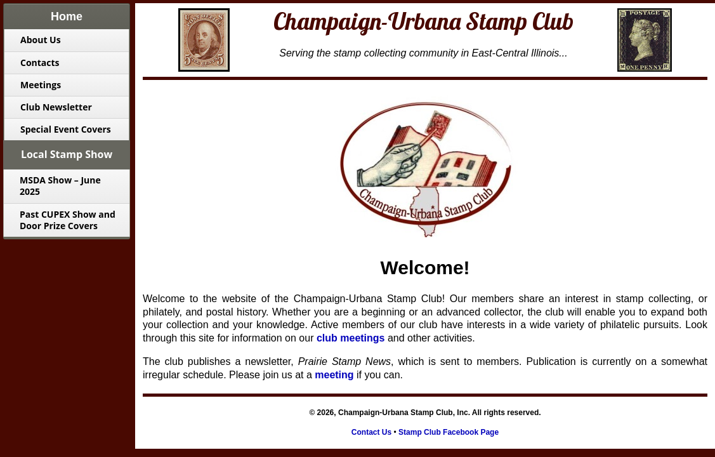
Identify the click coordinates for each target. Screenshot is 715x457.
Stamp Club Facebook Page (448, 432)
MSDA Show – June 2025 (60, 185)
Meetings (40, 85)
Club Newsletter (56, 107)
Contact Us (371, 432)
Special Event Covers (65, 129)
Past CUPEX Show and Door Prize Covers (67, 220)
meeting (334, 374)
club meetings (351, 338)
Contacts (40, 62)
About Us (40, 40)
